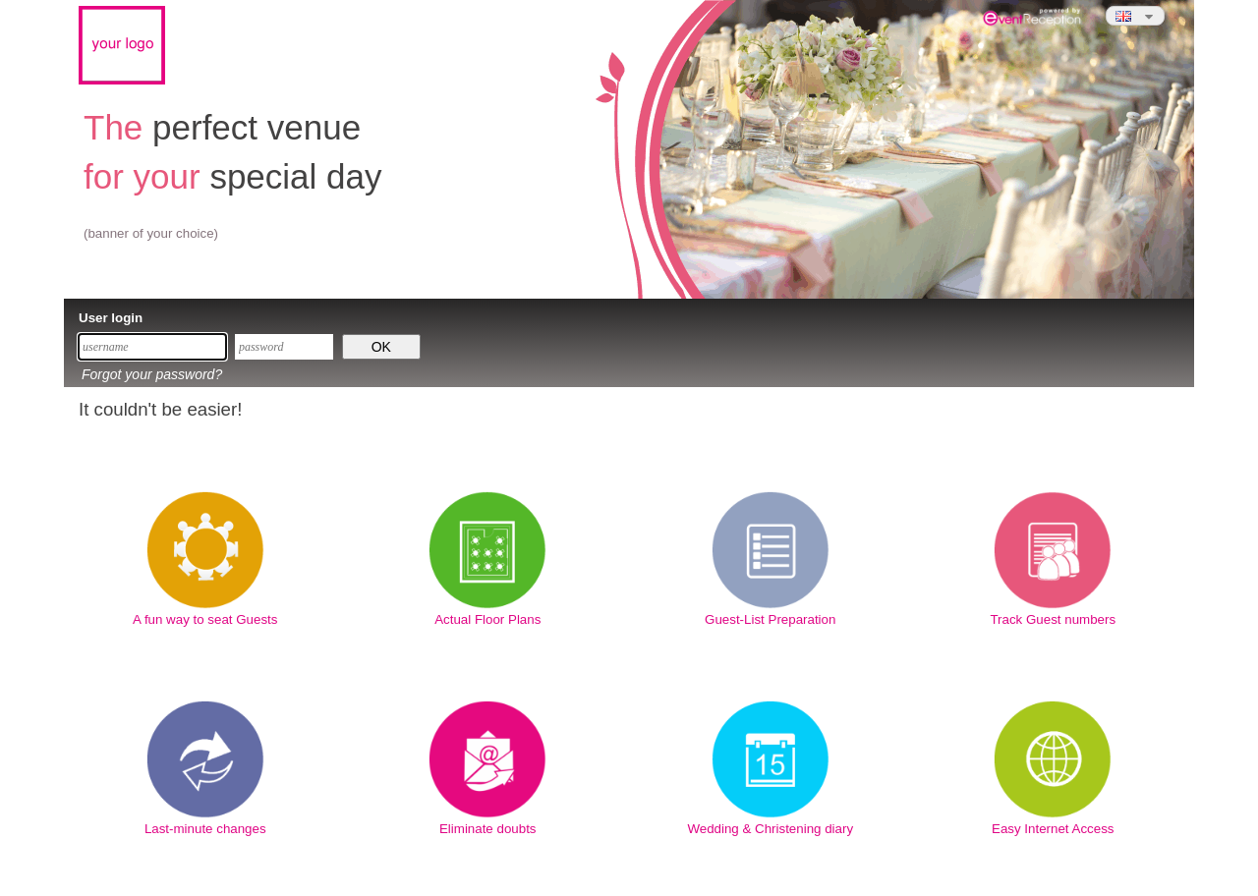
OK (381, 347)
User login (111, 317)
